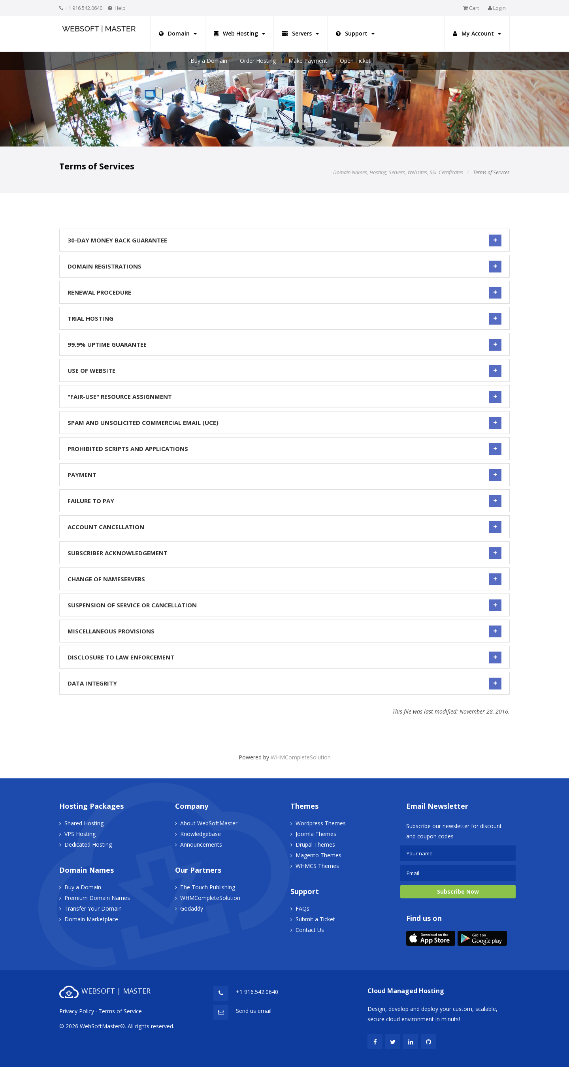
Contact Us (310, 930)
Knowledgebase (200, 834)
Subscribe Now (458, 891)
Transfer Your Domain (93, 908)
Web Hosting (239, 33)
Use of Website (284, 370)
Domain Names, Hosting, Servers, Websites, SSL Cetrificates (398, 172)
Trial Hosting (284, 318)
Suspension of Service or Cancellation (284, 605)
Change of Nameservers (284, 579)
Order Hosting (258, 60)
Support (355, 33)
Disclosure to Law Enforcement (284, 657)
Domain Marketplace (91, 919)
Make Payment (307, 60)
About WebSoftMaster (208, 823)
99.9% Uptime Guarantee (284, 344)
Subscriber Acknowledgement (284, 553)
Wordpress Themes (321, 823)
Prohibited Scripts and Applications (284, 448)
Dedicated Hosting (88, 844)
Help (120, 7)
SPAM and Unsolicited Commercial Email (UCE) (284, 422)
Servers (300, 33)
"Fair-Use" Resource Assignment (284, 396)
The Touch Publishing (207, 887)
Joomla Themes (316, 834)
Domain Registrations (284, 266)
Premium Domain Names (97, 898)
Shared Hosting (84, 823)
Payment (284, 475)
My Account (477, 33)
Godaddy (191, 908)
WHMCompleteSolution (301, 757)
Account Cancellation (284, 527)
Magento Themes (318, 855)
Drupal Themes (315, 844)
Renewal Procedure (284, 292)
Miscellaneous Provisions (284, 631)
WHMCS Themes (317, 866)
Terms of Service (120, 1011)
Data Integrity (284, 683)
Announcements (201, 844)
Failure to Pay (284, 501)
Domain (178, 33)
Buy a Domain (208, 60)
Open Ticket (355, 60)
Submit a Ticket (315, 919)
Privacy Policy (76, 1011)
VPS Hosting (80, 834)
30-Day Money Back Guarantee (284, 240)
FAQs (302, 908)
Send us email (253, 1010)
